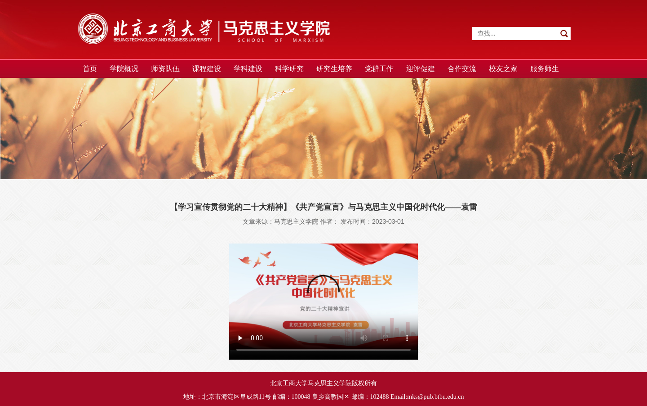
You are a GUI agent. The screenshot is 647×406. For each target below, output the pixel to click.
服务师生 (544, 68)
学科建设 (248, 68)
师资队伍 (165, 68)
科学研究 (289, 68)
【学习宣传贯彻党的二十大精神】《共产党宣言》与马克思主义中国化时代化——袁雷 (323, 207)
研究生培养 (334, 68)
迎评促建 (420, 68)
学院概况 (124, 68)
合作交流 (462, 68)
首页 (90, 68)
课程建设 (206, 68)
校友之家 (503, 68)
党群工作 (379, 68)
